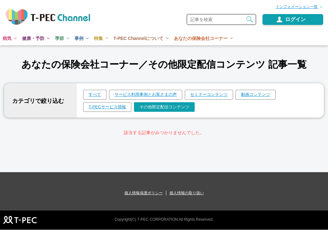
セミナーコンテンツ (209, 94)
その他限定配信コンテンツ (164, 106)
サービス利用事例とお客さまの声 (145, 94)
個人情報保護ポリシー (143, 193)
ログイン (295, 19)
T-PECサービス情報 (107, 106)
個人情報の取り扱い (186, 193)
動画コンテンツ (255, 94)
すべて (95, 94)
